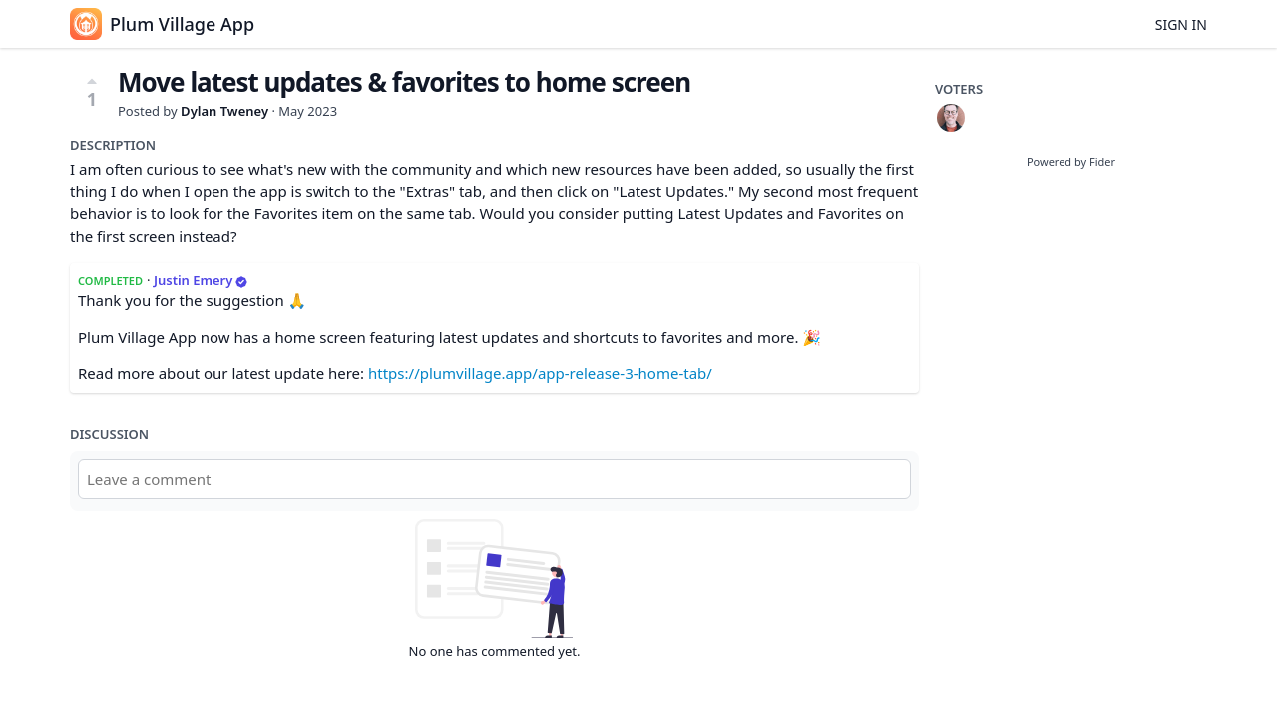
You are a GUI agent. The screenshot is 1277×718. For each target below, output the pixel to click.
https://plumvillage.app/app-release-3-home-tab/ (540, 373)
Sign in (1181, 24)
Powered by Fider (1071, 161)
